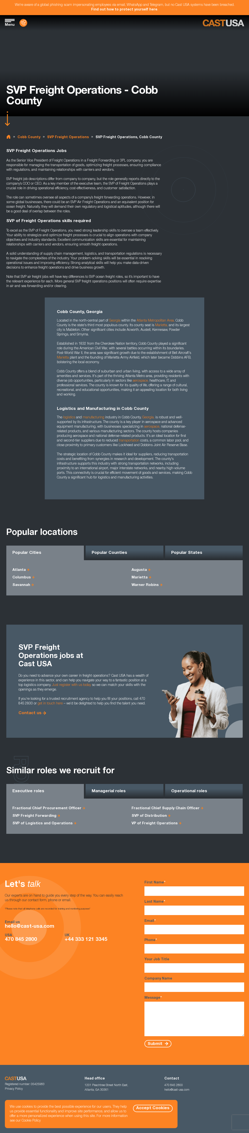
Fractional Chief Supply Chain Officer (166, 808)
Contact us (30, 713)
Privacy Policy (14, 1089)
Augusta (139, 570)
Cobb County (29, 137)
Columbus (21, 577)
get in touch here (50, 703)
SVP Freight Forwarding (34, 816)
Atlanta (19, 570)
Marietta (161, 325)
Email (194, 926)
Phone (194, 945)
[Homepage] (223, 23)
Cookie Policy (31, 1121)
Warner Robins (145, 585)
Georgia (148, 417)
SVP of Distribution (149, 816)
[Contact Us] (23, 23)
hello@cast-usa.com (29, 926)
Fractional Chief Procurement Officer (46, 808)
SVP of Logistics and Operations (42, 823)
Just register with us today (71, 685)
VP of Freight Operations (155, 823)
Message (194, 1016)
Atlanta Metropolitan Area (155, 321)
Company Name (194, 984)
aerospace (140, 381)
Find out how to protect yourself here (124, 9)
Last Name (194, 907)
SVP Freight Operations (68, 137)
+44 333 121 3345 (86, 939)
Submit (156, 1044)
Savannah (21, 585)
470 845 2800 (21, 939)
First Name (194, 888)
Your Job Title (194, 965)
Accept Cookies (152, 1108)
